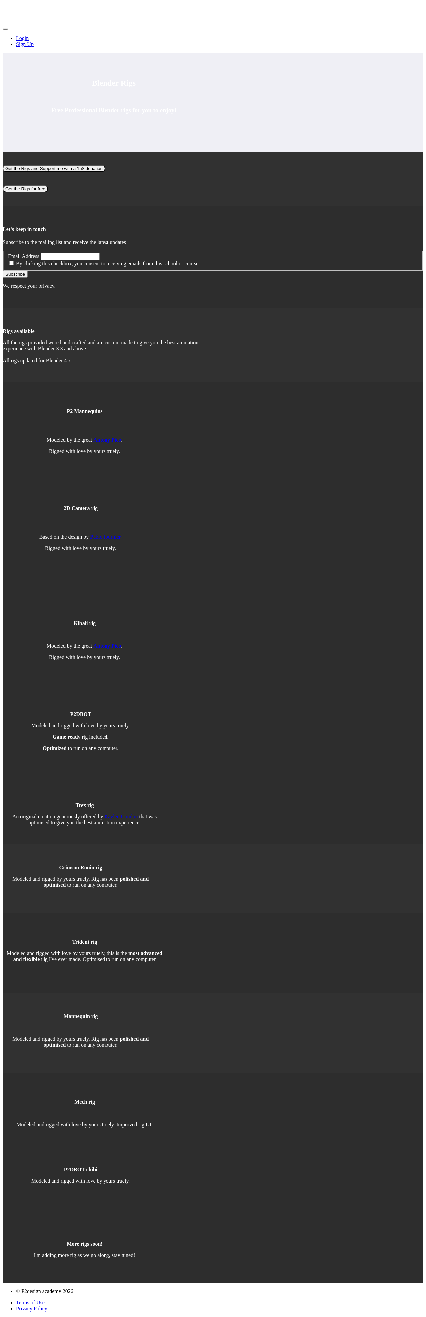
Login (22, 38)
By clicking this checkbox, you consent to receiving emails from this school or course (107, 263)
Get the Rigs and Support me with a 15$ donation (54, 168)
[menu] (213, 41)
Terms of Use (30, 1302)
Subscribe (15, 274)
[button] (5, 29)
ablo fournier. (106, 537)
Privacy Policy (31, 1308)
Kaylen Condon (121, 816)
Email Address (23, 256)
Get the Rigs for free (25, 188)
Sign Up (25, 44)
